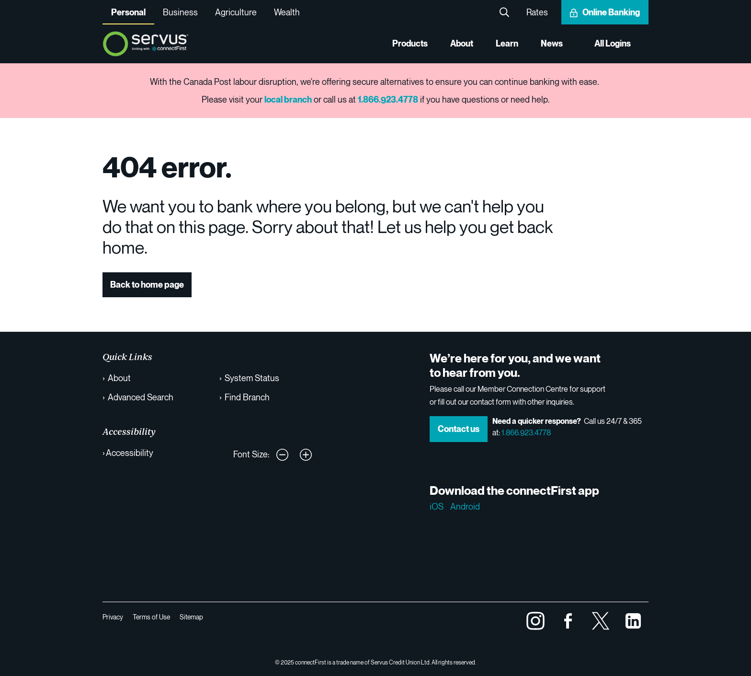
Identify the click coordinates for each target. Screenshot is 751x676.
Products (408, 44)
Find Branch (247, 397)
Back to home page (147, 285)
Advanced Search (140, 397)
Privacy (112, 617)
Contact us (458, 429)
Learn (506, 44)
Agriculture (236, 12)
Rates (537, 12)
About (461, 44)
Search (504, 12)
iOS (437, 506)
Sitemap (191, 617)
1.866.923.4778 (526, 432)
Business (180, 12)
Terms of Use (151, 617)
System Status (252, 378)
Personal (128, 12)
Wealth (287, 12)
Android (465, 506)
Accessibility (129, 452)
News (551, 44)
